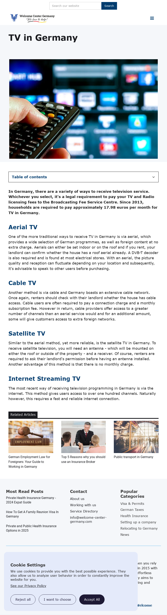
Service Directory (84, 511)
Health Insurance (134, 516)
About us (77, 499)
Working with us (83, 505)
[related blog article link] (30, 445)
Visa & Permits (132, 503)
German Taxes (132, 509)
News (124, 534)
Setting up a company (138, 522)
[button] (152, 18)
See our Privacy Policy (28, 586)
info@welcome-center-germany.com (88, 519)
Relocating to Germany (139, 528)
